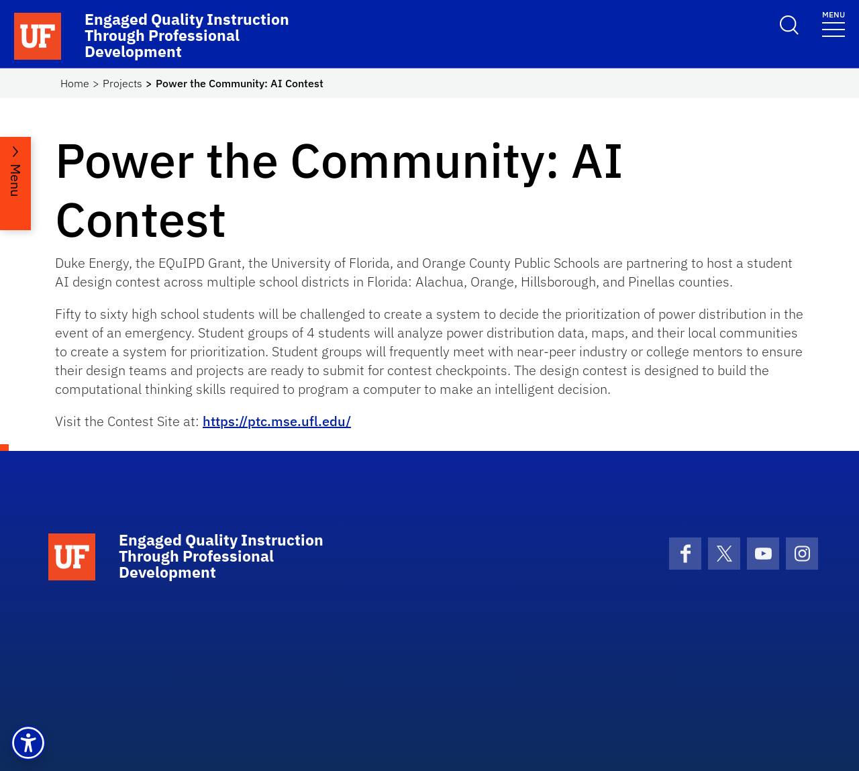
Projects (122, 83)
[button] (28, 742)
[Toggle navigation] (833, 23)
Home (74, 83)
